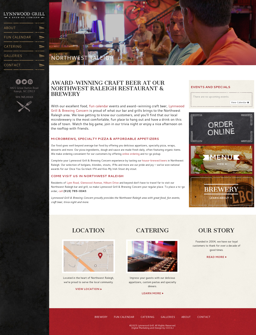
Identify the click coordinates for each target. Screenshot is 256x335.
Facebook (18, 81)
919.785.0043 (24, 97)
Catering (24, 46)
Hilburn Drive (111, 183)
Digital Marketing (140, 327)
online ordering (131, 154)
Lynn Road (73, 183)
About (24, 27)
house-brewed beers (154, 160)
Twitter (24, 81)
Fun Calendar (24, 37)
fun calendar (98, 106)
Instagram (30, 81)
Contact (24, 65)
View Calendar (240, 102)
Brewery (101, 317)
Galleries (24, 55)
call (61, 191)
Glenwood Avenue (91, 183)
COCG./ (169, 327)
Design (158, 327)
